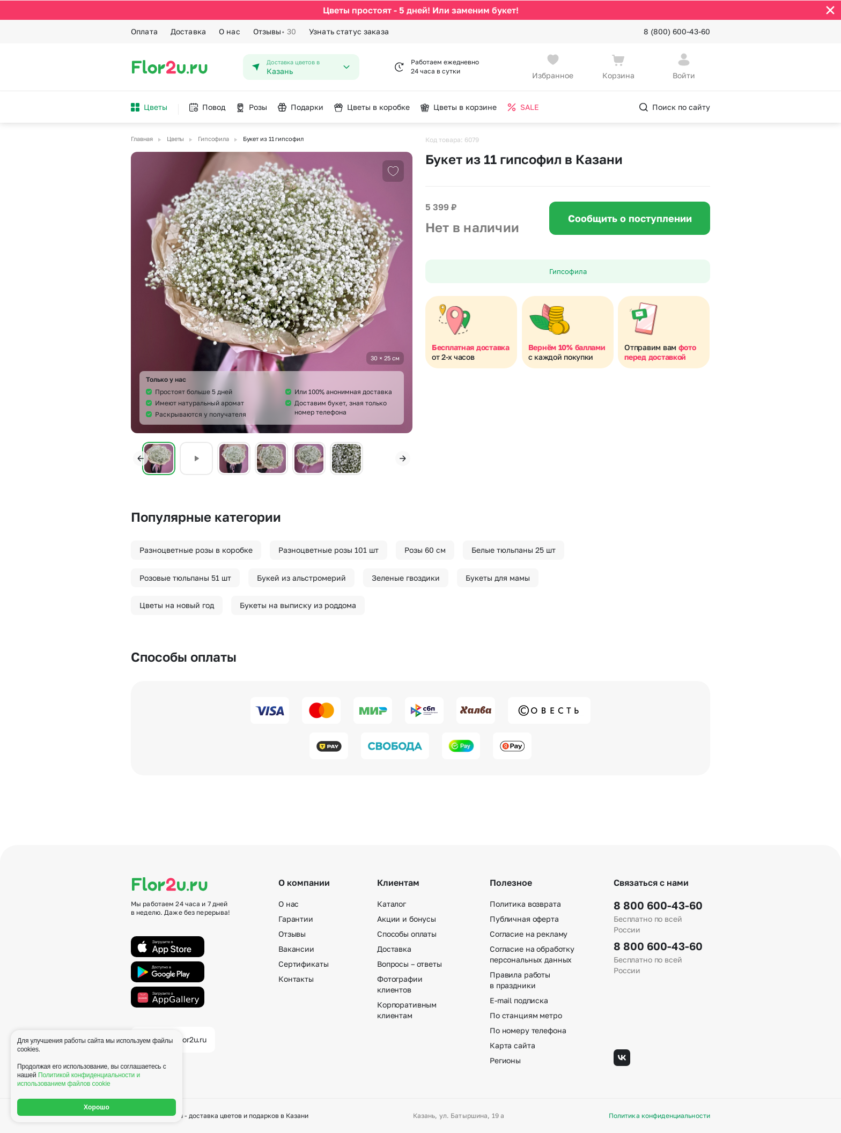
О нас (229, 30)
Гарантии (295, 918)
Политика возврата (525, 903)
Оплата (144, 30)
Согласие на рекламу (528, 933)
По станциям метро (526, 1015)
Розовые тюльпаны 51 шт (185, 577)
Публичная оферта (524, 918)
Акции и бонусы (406, 918)
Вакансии (296, 948)
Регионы (505, 1060)
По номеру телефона (528, 1030)
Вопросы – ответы (409, 963)
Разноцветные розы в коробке (196, 549)
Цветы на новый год (176, 604)
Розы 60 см (425, 549)
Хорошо (96, 1107)
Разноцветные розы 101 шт (328, 549)
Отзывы (274, 31)
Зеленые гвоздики (406, 577)
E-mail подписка (519, 1000)
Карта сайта (512, 1045)
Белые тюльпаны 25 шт (513, 549)
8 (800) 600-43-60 (677, 30)
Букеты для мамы (498, 577)
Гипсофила (568, 270)
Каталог (391, 903)
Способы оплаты (407, 933)
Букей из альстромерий (301, 577)
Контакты (296, 978)
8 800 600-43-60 (658, 905)
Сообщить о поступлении (630, 218)
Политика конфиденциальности (659, 1116)
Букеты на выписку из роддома (298, 604)
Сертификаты (303, 963)
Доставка (188, 30)
